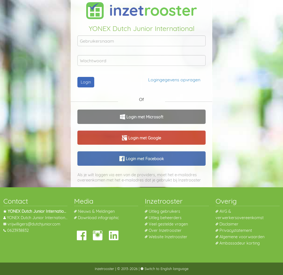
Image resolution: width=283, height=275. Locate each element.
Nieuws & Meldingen (96, 211)
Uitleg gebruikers (164, 211)
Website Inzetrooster (168, 236)
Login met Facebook (144, 158)
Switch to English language (165, 268)
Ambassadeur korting (239, 243)
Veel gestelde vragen (168, 224)
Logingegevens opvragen (174, 79)
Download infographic (98, 217)
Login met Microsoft (144, 117)
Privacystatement (235, 230)
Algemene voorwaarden (241, 236)
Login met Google (144, 138)
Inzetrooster (104, 268)
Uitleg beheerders (165, 217)
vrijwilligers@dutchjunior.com (33, 224)
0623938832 (18, 230)
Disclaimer (229, 224)
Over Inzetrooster (165, 230)
